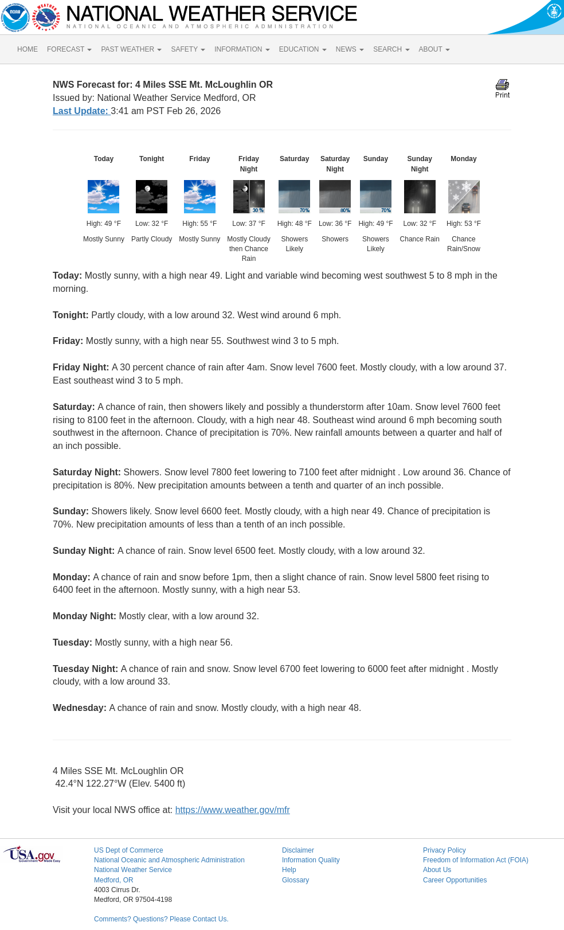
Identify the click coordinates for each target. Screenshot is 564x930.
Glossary (295, 880)
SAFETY (188, 49)
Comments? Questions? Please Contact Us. (161, 919)
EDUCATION (303, 49)
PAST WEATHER (131, 49)
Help (289, 870)
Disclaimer (298, 850)
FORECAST (69, 49)
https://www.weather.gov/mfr (232, 810)
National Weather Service (133, 870)
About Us (437, 870)
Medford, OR (114, 880)
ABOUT (434, 49)
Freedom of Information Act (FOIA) (475, 860)
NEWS (350, 49)
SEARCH (391, 49)
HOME (27, 49)
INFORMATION (241, 49)
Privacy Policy (444, 850)
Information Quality (311, 860)
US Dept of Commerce (128, 850)
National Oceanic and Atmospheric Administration (169, 860)
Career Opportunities (455, 880)
